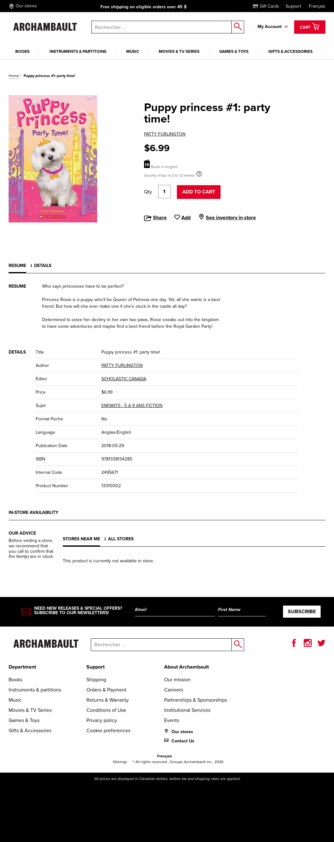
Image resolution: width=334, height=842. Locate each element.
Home (14, 76)
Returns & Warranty (107, 700)
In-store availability (33, 512)
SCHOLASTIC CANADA (123, 378)
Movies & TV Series (179, 51)
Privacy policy (101, 720)
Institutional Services (187, 710)
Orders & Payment (106, 689)
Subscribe (302, 611)
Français (317, 6)
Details (42, 265)
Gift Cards (266, 6)
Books (22, 51)
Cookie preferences (108, 730)
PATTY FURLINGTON (164, 134)
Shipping (96, 679)
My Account (270, 26)
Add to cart (198, 191)
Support (293, 6)
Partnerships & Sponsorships (195, 700)
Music (132, 51)
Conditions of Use (106, 710)
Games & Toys (234, 51)
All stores (121, 539)
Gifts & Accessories (290, 51)
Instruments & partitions (77, 51)
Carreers (173, 689)
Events (171, 720)
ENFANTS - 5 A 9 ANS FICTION (132, 405)
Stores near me (81, 539)
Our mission (177, 679)
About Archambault (186, 666)
